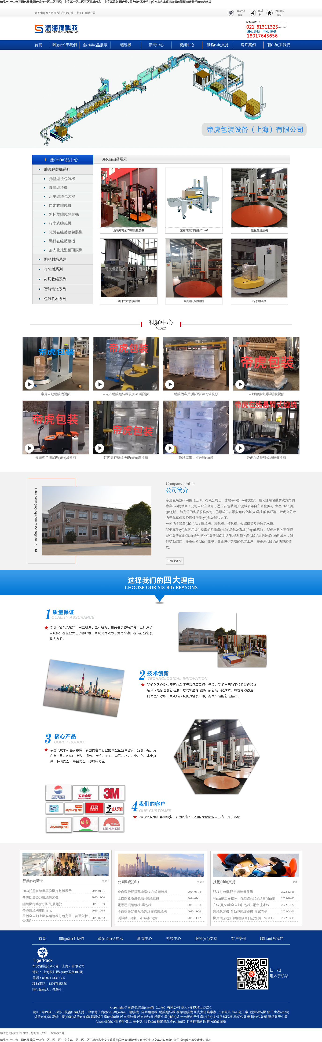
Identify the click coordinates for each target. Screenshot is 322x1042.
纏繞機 (125, 45)
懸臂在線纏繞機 (62, 241)
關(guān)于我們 (64, 45)
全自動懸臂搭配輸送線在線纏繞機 (142, 911)
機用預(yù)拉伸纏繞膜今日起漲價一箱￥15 (243, 918)
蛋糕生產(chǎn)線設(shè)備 (71, 1017)
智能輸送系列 (55, 289)
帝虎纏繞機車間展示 (37, 910)
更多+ (105, 881)
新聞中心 (156, 45)
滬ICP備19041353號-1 (196, 1007)
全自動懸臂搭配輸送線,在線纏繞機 (143, 892)
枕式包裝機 (242, 1017)
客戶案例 (248, 45)
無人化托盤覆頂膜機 (66, 250)
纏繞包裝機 (167, 1012)
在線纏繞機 (184, 1012)
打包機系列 (53, 269)
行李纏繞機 (259, 301)
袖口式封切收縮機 (128, 301)
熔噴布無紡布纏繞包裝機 (128, 230)
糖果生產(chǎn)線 (167, 1017)
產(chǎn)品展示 (95, 45)
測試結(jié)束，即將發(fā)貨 (137, 918)
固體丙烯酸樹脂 (214, 1021)
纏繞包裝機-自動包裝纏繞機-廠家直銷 (240, 911)
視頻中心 (186, 45)
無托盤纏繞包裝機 (64, 214)
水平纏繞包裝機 (62, 197)
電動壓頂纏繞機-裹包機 (135, 905)
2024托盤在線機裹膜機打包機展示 (47, 891)
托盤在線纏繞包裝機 (66, 232)
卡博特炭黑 (194, 1021)
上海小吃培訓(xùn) (142, 1021)
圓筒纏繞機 (58, 188)
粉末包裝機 (145, 1017)
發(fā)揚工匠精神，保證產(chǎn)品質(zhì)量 (244, 898)
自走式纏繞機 (60, 205)
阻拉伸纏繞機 (259, 230)
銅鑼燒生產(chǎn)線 (105, 1017)
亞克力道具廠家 (205, 1012)
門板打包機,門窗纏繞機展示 (233, 892)
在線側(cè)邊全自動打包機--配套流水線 (241, 905)
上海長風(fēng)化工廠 (232, 1012)
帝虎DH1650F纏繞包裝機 (40, 897)
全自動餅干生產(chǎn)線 (198, 1017)
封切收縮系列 (55, 279)
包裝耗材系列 (55, 299)
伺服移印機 (224, 1017)
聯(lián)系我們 (279, 45)
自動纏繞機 (149, 1012)
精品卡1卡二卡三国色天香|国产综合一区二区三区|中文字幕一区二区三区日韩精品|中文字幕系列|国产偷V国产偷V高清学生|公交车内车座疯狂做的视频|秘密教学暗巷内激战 (105, 2)
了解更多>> (175, 560)
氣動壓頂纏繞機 (194, 301)
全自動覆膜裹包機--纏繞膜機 (138, 898)
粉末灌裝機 (128, 1017)
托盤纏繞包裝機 (62, 179)
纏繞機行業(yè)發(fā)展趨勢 (42, 904)
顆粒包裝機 (259, 1017)
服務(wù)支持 (218, 45)
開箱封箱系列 (55, 259)
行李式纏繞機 (60, 223)
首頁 (38, 45)
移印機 (123, 1021)
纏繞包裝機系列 (57, 169)
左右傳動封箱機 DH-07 (194, 230)
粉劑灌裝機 (258, 1012)
